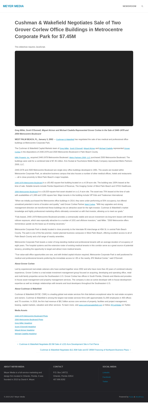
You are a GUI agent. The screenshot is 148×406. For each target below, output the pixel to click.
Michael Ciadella (109, 148)
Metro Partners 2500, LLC (82, 157)
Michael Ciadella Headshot (26, 337)
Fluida (130, 400)
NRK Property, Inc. (23, 157)
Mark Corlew (90, 204)
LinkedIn (106, 376)
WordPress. (139, 400)
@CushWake (118, 305)
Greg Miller (64, 148)
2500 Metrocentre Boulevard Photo (30, 323)
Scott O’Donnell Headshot (26, 330)
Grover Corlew (21, 152)
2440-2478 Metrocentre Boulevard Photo (32, 319)
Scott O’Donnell (77, 148)
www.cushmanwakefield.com (91, 305)
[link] (142, 6)
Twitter (105, 385)
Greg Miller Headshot (24, 327)
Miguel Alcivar (91, 148)
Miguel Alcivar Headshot (25, 334)
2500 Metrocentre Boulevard (27, 192)
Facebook (107, 380)
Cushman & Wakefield (66, 139)
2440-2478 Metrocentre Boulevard (30, 183)
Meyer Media (13, 6)
